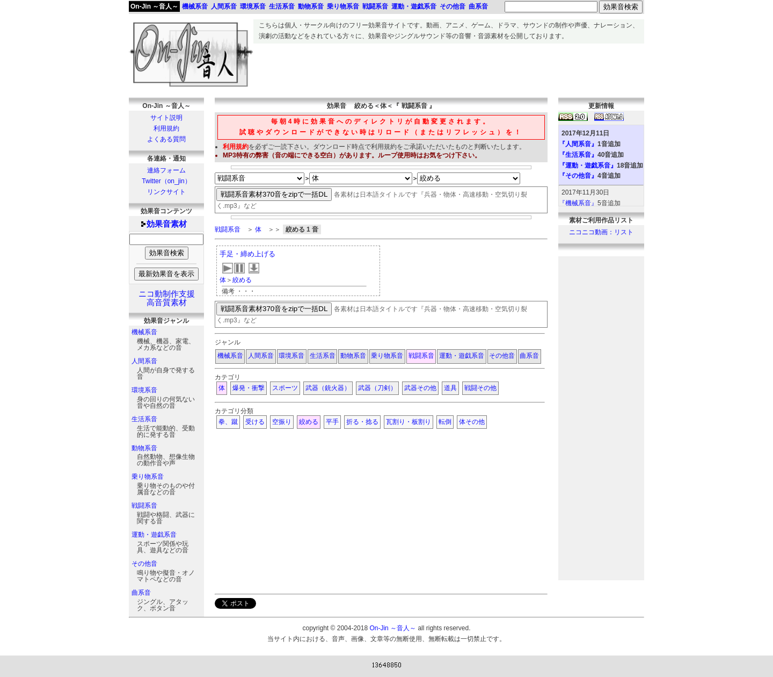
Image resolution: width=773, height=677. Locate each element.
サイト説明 (166, 117)
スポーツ (285, 388)
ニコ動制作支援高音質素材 (166, 298)
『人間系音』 (578, 144)
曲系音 (141, 592)
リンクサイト (166, 192)
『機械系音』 (578, 203)
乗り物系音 (148, 476)
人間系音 (144, 361)
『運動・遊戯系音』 (588, 165)
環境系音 (144, 390)
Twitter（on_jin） (166, 181)
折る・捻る (362, 422)
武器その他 (420, 388)
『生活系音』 (578, 155)
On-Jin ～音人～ (154, 6)
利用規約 (166, 128)
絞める (242, 280)
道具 (450, 388)
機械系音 (144, 332)
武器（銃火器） (328, 388)
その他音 (144, 563)
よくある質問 (166, 139)
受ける (255, 422)
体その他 (472, 422)
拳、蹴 (228, 422)
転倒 (445, 422)
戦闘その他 (480, 388)
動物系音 (144, 448)
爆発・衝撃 (248, 388)
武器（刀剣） (377, 388)
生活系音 (144, 419)
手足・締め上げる (247, 254)
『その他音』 (578, 175)
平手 (332, 422)
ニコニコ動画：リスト (601, 232)
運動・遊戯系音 (154, 534)
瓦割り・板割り (408, 422)
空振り (281, 422)
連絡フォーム (166, 170)
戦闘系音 (144, 505)
